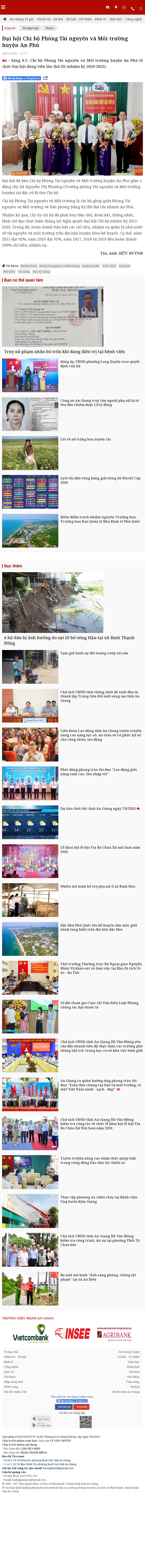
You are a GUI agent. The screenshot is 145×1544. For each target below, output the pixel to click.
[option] (31, 1381)
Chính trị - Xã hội (50, 19)
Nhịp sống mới (13, 1429)
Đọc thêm (13, 589)
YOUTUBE (81, 1454)
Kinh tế (100, 19)
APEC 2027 (109, 266)
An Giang (24, 271)
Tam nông (133, 1429)
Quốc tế (9, 1419)
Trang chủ (9, 28)
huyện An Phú (90, 266)
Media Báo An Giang (126, 1439)
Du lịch (135, 1434)
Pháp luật (133, 1414)
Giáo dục (115, 19)
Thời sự (49, 28)
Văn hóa (134, 1419)
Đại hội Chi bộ (29, 266)
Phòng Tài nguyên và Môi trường (59, 266)
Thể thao (10, 1424)
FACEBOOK (64, 1454)
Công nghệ (133, 19)
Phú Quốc (9, 271)
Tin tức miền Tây (15, 1439)
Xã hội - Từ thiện (79, 19)
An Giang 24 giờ (22, 19)
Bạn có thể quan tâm (23, 280)
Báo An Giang (41, 271)
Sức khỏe (133, 1424)
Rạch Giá (124, 266)
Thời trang (11, 1434)
